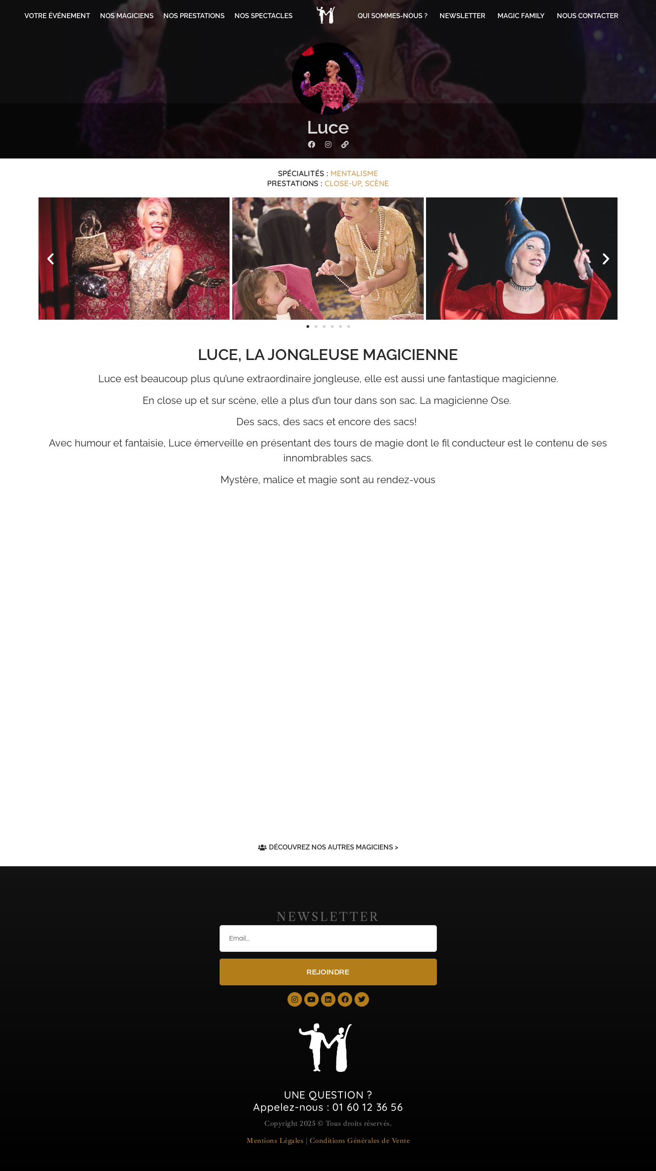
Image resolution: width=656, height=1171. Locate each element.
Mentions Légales (274, 1140)
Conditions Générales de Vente (360, 1140)
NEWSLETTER (462, 16)
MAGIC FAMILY (521, 16)
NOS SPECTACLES (263, 16)
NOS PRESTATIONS (194, 16)
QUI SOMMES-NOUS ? (392, 16)
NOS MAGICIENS (126, 16)
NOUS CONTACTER (587, 16)
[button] (50, 258)
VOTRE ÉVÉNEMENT (57, 16)
